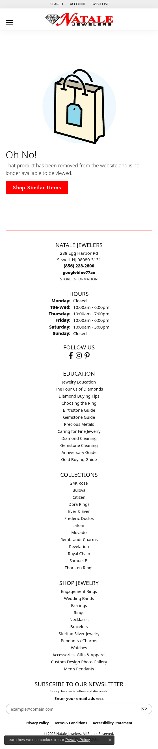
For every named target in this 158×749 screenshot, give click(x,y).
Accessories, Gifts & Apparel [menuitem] (79, 654)
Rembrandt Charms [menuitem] (79, 539)
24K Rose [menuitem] (79, 483)
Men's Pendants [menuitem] (79, 669)
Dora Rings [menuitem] (79, 504)
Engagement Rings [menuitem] (79, 591)
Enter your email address (79, 698)
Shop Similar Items (37, 187)
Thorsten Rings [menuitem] (79, 567)
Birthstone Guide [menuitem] (79, 410)
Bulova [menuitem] (79, 490)
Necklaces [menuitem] (79, 619)
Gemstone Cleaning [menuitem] (79, 445)
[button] (56, 4)
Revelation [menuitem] (79, 546)
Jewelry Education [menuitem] (79, 382)
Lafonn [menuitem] (79, 525)
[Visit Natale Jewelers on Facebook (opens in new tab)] (71, 355)
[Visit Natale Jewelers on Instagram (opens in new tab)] (79, 355)
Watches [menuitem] (79, 647)
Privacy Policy (37, 723)
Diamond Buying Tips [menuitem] (79, 396)
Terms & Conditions (70, 723)
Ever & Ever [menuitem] (79, 511)
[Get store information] (79, 279)
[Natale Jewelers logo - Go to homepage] (79, 19)
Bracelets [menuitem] (79, 626)
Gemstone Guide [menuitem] (79, 417)
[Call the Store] (79, 266)
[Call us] (79, 272)
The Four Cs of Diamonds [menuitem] (79, 389)
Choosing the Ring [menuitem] (79, 403)
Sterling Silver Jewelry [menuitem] (79, 633)
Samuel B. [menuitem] (79, 560)
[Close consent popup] (110, 740)
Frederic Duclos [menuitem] (79, 518)
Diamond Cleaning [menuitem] (79, 438)
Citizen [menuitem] (79, 497)
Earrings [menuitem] (79, 605)
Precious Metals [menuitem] (79, 424)
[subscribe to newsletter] (144, 709)
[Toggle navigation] (9, 20)
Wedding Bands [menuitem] (79, 598)
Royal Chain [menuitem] (79, 553)
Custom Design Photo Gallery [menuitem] (79, 661)
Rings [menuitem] (79, 612)
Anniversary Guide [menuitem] (78, 452)
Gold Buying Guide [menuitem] (79, 459)
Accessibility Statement (112, 723)
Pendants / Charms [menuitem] (79, 640)
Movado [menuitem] (78, 532)
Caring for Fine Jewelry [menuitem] (79, 431)
